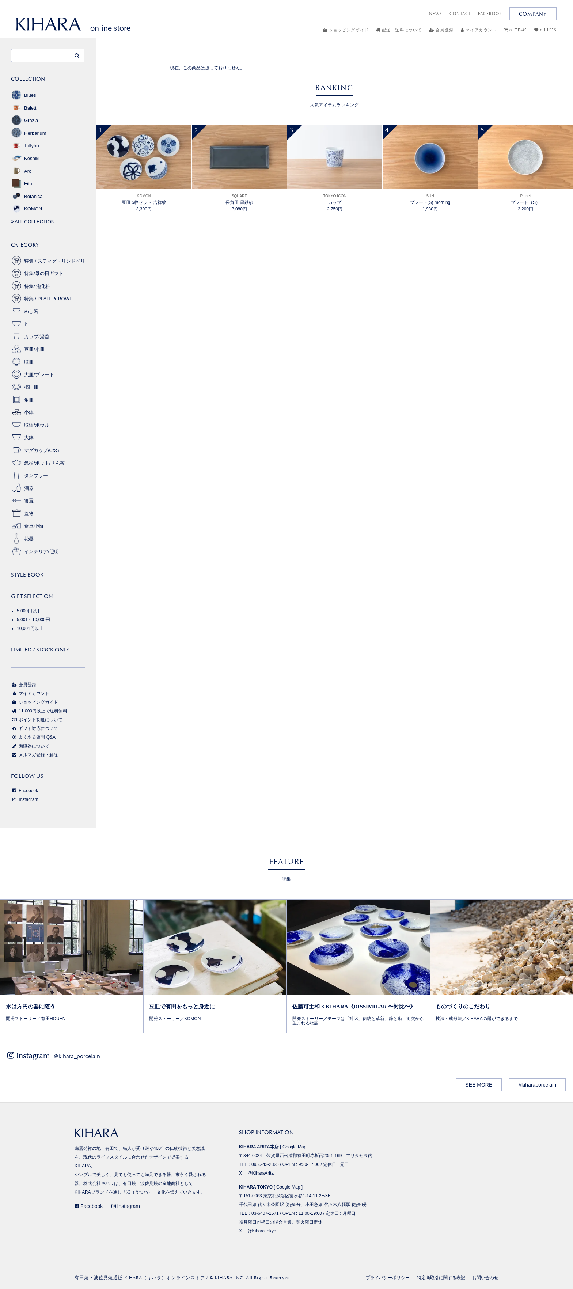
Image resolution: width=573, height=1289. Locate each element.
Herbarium (28, 133)
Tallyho (25, 145)
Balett (23, 108)
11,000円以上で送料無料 (39, 711)
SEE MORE (478, 1085)
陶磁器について (30, 746)
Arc (21, 171)
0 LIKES (545, 30)
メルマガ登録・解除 (34, 754)
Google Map (294, 1146)
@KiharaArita (260, 1173)
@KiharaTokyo (261, 1230)
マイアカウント (479, 30)
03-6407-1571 (265, 1213)
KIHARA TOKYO (256, 1187)
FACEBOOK (490, 13)
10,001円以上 (30, 628)
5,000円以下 (29, 610)
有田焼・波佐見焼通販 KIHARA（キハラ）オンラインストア (140, 1277)
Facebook (24, 790)
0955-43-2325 (265, 1164)
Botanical (27, 196)
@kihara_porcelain (77, 1056)
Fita (21, 183)
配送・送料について (399, 30)
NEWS (435, 13)
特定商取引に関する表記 (441, 1277)
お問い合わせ (485, 1277)
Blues (23, 95)
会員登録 (441, 30)
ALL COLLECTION (32, 221)
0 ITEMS (515, 30)
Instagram (24, 799)
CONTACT (460, 13)
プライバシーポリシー (388, 1277)
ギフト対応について (34, 728)
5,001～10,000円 (33, 619)
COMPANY (533, 14)
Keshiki (25, 158)
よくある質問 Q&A (33, 737)
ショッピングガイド (346, 30)
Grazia (24, 120)
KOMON (26, 209)
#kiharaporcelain (537, 1085)
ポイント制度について (36, 719)
